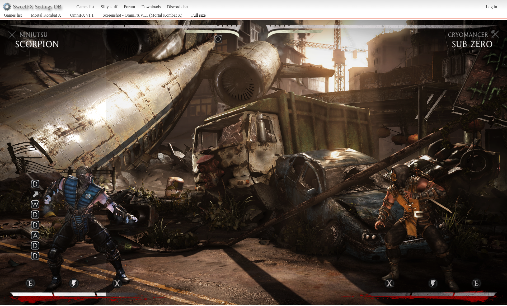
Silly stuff (109, 6)
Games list (86, 6)
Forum (129, 6)
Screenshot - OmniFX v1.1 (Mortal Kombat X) (142, 15)
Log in (491, 6)
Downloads (151, 6)
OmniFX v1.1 (82, 15)
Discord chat (177, 6)
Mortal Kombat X (46, 15)
